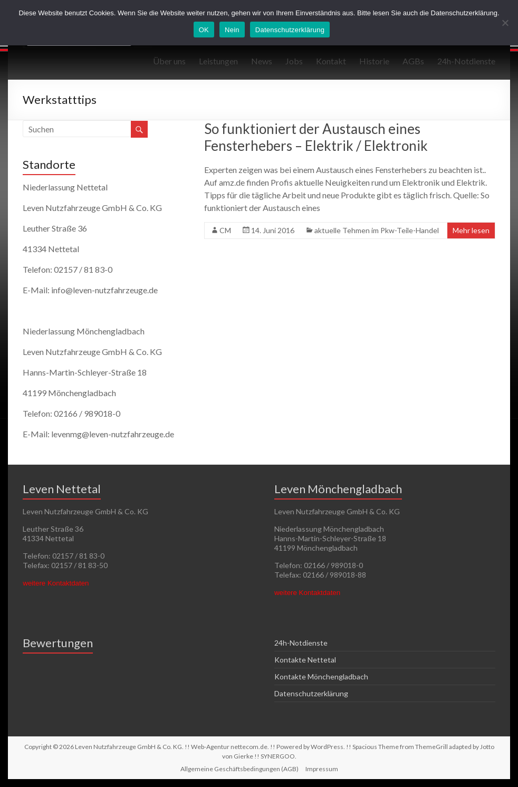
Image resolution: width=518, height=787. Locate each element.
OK (204, 30)
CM (225, 230)
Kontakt (331, 61)
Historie (374, 61)
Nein (232, 30)
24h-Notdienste (466, 61)
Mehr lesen (471, 230)
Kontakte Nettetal (305, 659)
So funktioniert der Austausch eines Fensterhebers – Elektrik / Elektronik (316, 137)
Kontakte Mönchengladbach (321, 676)
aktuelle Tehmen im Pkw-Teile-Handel (376, 230)
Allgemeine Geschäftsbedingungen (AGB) (239, 769)
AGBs (413, 61)
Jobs (294, 61)
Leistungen (218, 61)
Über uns (169, 61)
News (261, 61)
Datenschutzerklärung (311, 693)
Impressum (321, 769)
